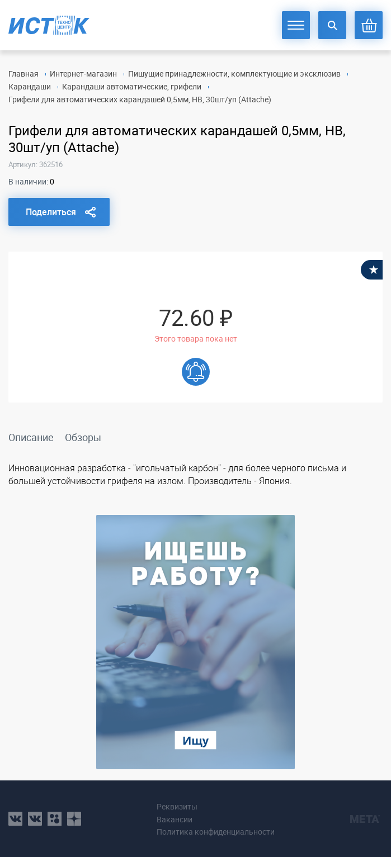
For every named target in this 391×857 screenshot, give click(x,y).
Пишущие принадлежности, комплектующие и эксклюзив (234, 73)
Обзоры (83, 437)
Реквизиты (177, 806)
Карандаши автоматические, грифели (131, 86)
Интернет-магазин (83, 73)
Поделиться (51, 212)
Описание (31, 437)
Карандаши (29, 86)
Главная (23, 73)
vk (15, 819)
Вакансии (174, 819)
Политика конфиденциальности (216, 831)
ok (55, 819)
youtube (74, 819)
